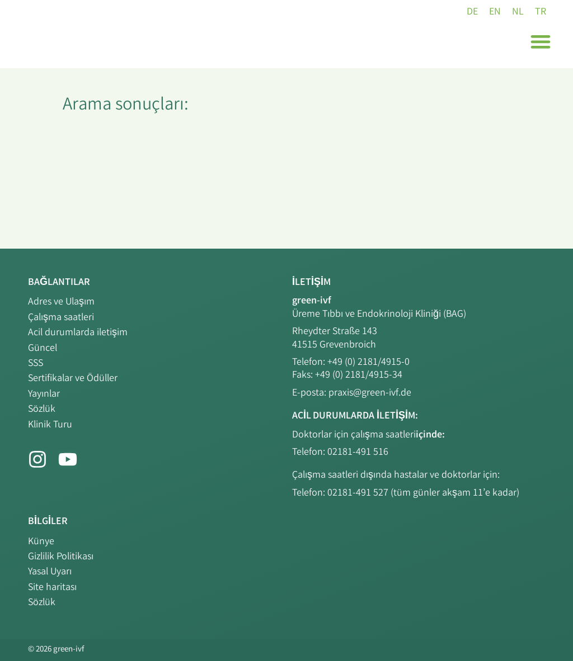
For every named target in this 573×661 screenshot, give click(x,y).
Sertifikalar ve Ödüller (73, 379)
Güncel (42, 348)
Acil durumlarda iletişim (78, 333)
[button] (540, 41)
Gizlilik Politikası (60, 557)
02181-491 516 (357, 452)
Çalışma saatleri (61, 318)
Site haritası (52, 588)
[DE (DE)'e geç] (472, 12)
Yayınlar (44, 394)
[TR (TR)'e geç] (540, 12)
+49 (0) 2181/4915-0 (368, 362)
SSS (35, 363)
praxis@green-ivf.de (369, 393)
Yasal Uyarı (50, 572)
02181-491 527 (359, 493)
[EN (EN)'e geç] (494, 12)
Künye (41, 542)
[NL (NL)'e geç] (517, 12)
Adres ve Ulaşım (61, 302)
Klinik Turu (50, 425)
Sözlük (41, 409)
